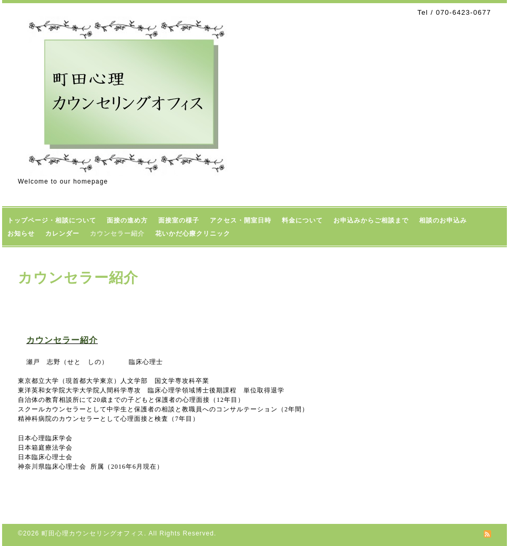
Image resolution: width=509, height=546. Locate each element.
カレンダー (62, 233)
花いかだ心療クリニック (192, 233)
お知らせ (21, 233)
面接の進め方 (127, 220)
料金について (302, 220)
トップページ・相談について (51, 220)
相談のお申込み (443, 220)
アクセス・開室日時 (240, 220)
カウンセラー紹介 (117, 233)
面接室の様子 (178, 220)
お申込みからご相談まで (371, 220)
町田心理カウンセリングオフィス (93, 533)
